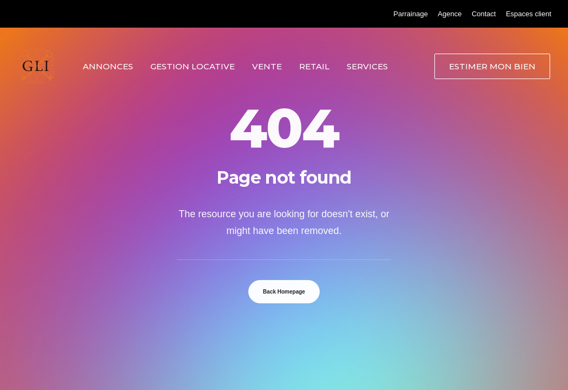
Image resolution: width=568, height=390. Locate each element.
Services (367, 66)
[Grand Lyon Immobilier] (37, 66)
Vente (267, 66)
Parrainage (410, 14)
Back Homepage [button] (284, 292)
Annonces (108, 66)
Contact (484, 14)
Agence (449, 14)
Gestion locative (192, 66)
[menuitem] (410, 14)
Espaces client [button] (528, 14)
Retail (314, 66)
